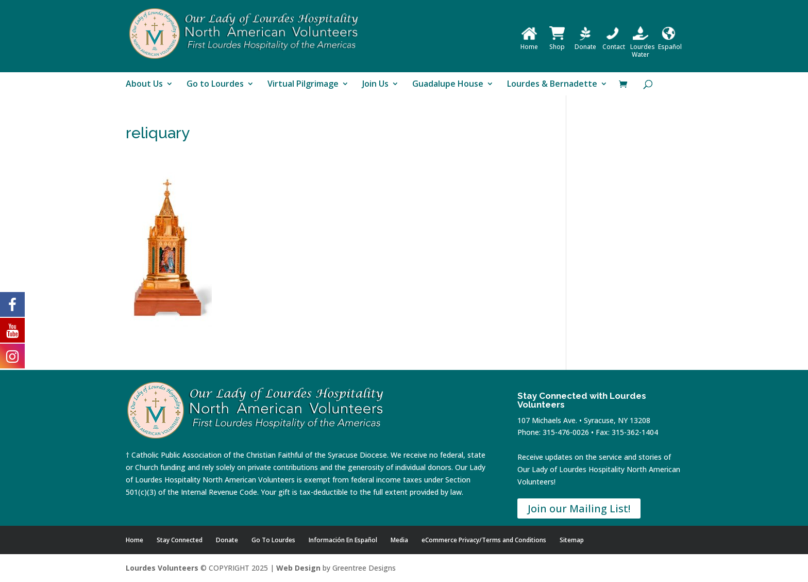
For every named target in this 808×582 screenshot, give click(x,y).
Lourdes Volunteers (162, 568)
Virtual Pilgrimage (303, 84)
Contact (613, 43)
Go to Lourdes (215, 84)
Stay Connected (180, 540)
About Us (144, 84)
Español (670, 43)
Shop (557, 43)
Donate (585, 43)
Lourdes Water (642, 47)
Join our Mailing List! (579, 508)
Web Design (298, 568)
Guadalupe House (447, 84)
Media (399, 540)
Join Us (375, 84)
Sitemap (572, 540)
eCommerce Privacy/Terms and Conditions (484, 540)
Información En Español (343, 540)
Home (529, 43)
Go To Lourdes (273, 540)
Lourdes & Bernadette (552, 84)
